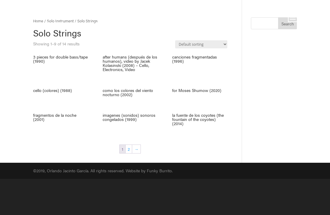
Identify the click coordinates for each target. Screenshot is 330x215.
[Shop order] (201, 44)
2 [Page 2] (129, 149)
